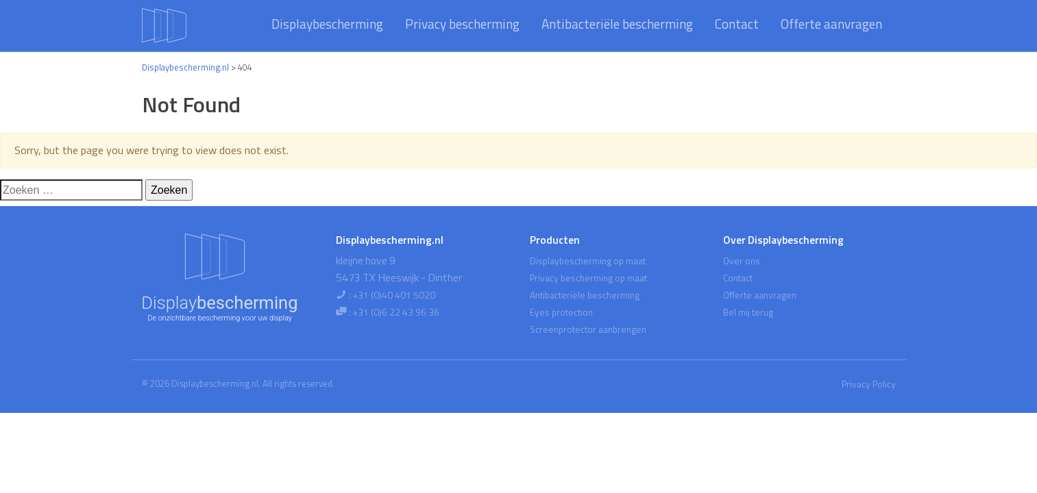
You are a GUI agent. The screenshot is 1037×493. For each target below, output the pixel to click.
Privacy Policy (869, 384)
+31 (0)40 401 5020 (394, 295)
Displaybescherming (327, 24)
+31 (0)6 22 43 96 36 (396, 312)
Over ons (741, 261)
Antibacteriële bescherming (617, 24)
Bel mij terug (748, 312)
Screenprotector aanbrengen (588, 329)
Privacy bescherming (462, 24)
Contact (737, 24)
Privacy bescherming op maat (588, 278)
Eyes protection (561, 312)
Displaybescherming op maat (588, 261)
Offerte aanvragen (831, 24)
